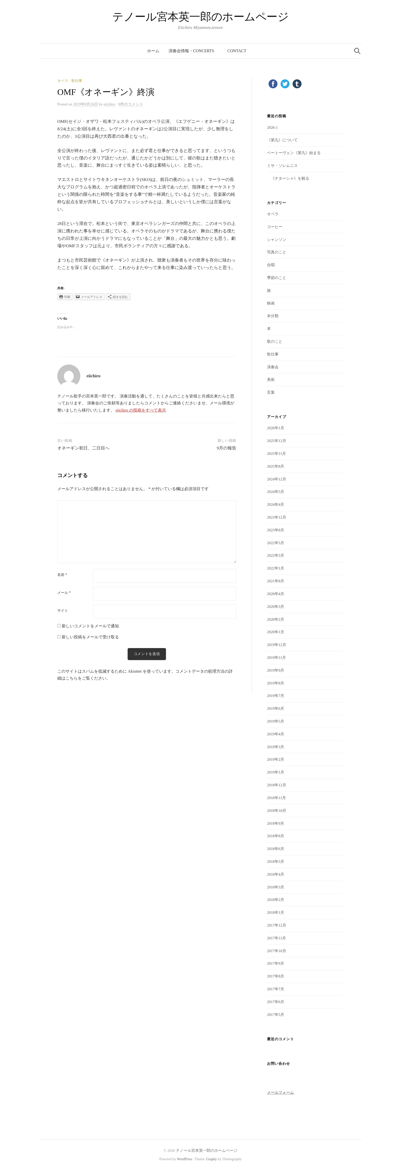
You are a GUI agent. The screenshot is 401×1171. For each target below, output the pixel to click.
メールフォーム (280, 1092)
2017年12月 (276, 925)
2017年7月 (275, 989)
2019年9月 (275, 670)
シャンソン (276, 240)
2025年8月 (275, 466)
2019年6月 (275, 708)
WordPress (184, 1159)
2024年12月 (276, 479)
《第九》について (282, 140)
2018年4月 (275, 874)
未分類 (273, 316)
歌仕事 (76, 81)
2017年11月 (276, 938)
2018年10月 (276, 811)
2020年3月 (275, 607)
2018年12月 (276, 785)
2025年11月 (276, 454)
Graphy (211, 1159)
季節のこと (276, 278)
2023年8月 (275, 530)
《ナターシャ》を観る (288, 178)
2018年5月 (275, 862)
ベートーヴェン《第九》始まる (294, 153)
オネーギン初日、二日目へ (83, 448)
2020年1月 (275, 632)
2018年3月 (275, 887)
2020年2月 (275, 619)
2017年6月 (275, 1002)
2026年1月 (275, 428)
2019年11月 (276, 658)
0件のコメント (130, 104)
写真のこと (276, 252)
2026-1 (272, 127)
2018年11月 (276, 798)
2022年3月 (275, 555)
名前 (62, 575)
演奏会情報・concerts (193, 51)
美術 (271, 380)
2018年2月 (275, 900)
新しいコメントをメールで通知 (90, 626)
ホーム (153, 51)
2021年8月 (275, 581)
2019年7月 (275, 696)
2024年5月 (275, 492)
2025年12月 (276, 441)
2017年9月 (275, 963)
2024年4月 (275, 504)
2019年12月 (276, 645)
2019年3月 (275, 747)
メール (64, 593)
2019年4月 (275, 734)
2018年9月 (275, 823)
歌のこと (274, 341)
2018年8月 (275, 836)
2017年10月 (276, 951)
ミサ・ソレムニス (282, 166)
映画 (271, 303)
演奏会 (273, 367)
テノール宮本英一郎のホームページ (200, 17)
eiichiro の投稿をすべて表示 (141, 410)
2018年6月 (275, 849)
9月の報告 (227, 448)
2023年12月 (276, 517)
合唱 (271, 265)
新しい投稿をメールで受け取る (90, 637)
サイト (62, 611)
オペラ (62, 81)
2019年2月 (275, 759)
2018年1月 (275, 912)
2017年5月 (275, 1015)
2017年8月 (275, 976)
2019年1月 (275, 772)
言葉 (271, 392)
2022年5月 (275, 543)
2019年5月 (275, 721)
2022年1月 (275, 568)
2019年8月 (275, 683)
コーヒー (274, 227)
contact (236, 51)
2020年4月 (275, 594)
